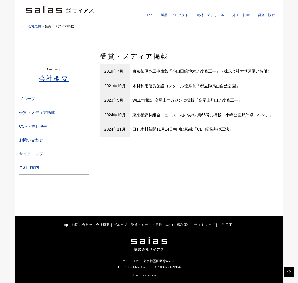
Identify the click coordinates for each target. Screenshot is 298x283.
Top (150, 15)
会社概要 (34, 26)
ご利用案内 (29, 167)
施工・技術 (241, 15)
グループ (27, 99)
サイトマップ (31, 154)
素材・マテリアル (210, 15)
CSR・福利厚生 (33, 126)
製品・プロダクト (175, 15)
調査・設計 (266, 15)
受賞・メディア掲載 (37, 112)
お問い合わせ (31, 140)
